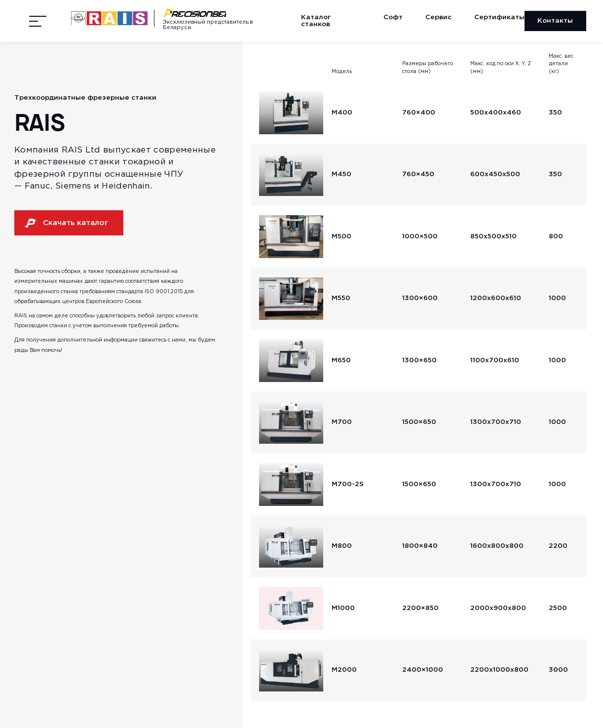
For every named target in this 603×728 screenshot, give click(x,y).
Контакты (555, 21)
